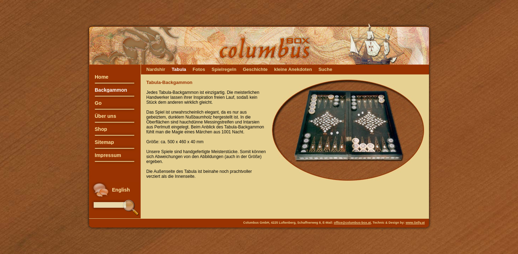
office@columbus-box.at (352, 222)
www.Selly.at (415, 222)
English (121, 190)
